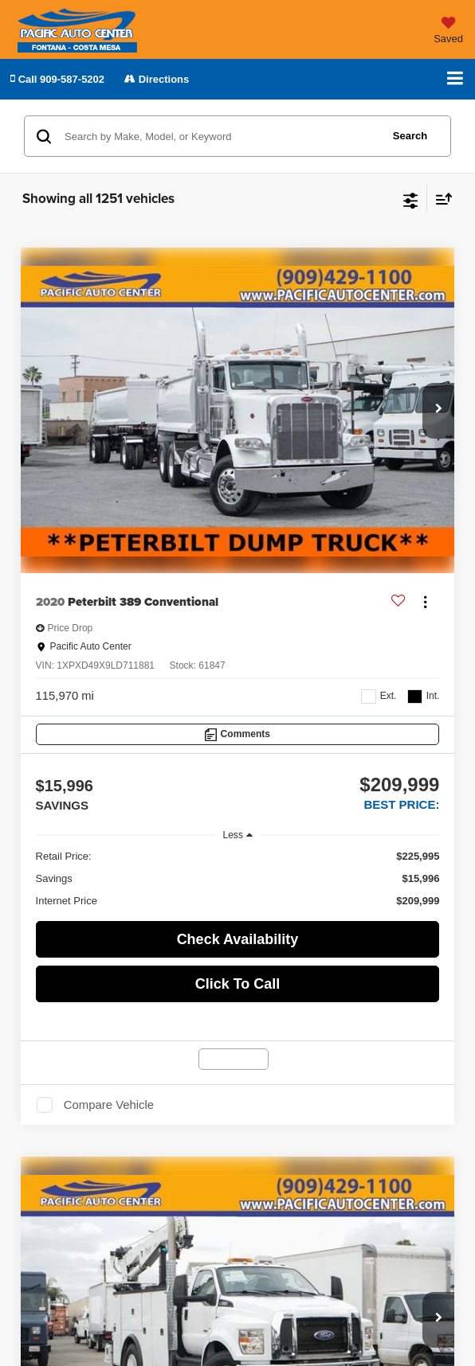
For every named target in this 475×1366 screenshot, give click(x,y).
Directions (156, 79)
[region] (238, 879)
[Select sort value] (440, 199)
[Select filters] (411, 199)
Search (410, 136)
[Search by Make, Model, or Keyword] (220, 136)
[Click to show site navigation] (455, 79)
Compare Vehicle (109, 1105)
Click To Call (238, 984)
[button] (57, 79)
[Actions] (425, 602)
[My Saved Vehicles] (448, 32)
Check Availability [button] (238, 939)
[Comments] (238, 734)
